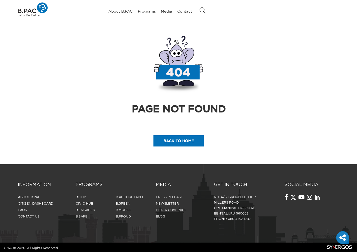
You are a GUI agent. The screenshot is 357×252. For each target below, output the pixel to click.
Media (166, 11)
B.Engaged (85, 210)
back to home (178, 141)
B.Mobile (124, 210)
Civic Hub (84, 203)
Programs (147, 11)
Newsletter (167, 203)
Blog (160, 216)
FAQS (22, 210)
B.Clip (81, 197)
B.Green (123, 203)
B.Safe (82, 216)
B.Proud (123, 216)
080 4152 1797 (239, 218)
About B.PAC (120, 11)
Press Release (169, 197)
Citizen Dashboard (35, 203)
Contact (184, 11)
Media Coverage (171, 210)
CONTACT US (28, 216)
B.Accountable (130, 197)
